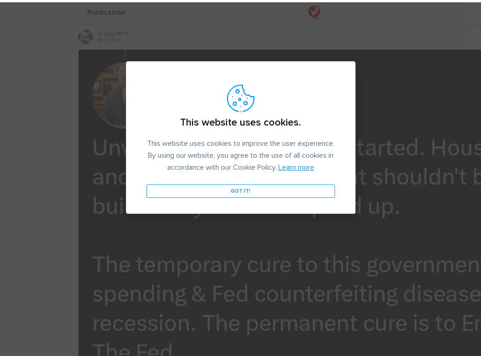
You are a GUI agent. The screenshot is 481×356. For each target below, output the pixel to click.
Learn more (296, 165)
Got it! (240, 189)
